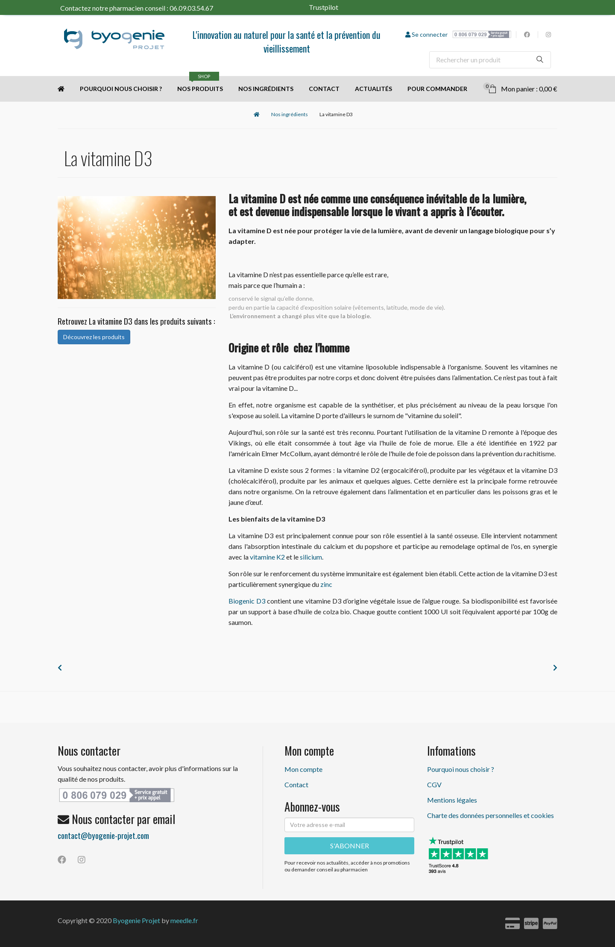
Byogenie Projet (136, 920)
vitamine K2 (267, 557)
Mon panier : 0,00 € (520, 87)
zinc (326, 584)
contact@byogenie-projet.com (103, 835)
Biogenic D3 (246, 601)
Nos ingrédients (265, 88)
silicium (311, 557)
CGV (434, 784)
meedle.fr (184, 920)
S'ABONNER (349, 845)
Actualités (373, 88)
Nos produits (200, 84)
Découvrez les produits (94, 336)
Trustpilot (334, 7)
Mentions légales (452, 800)
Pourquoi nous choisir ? (121, 88)
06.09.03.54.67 (191, 8)
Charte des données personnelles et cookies (490, 815)
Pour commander (437, 88)
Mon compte (303, 769)
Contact (324, 88)
